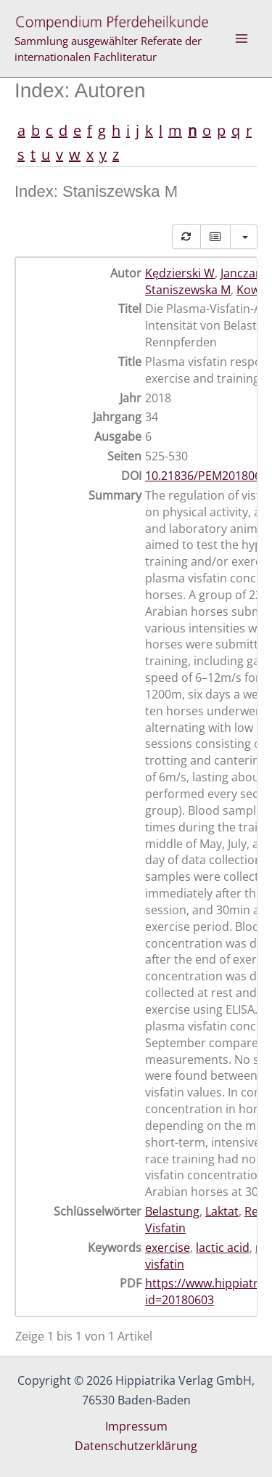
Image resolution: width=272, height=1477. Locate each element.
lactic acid (223, 1248)
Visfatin (165, 1228)
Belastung (172, 1211)
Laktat (222, 1211)
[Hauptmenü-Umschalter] (241, 38)
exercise (167, 1248)
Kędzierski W (180, 273)
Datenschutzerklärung (136, 1446)
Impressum (136, 1426)
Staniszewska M (188, 290)
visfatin (164, 1264)
